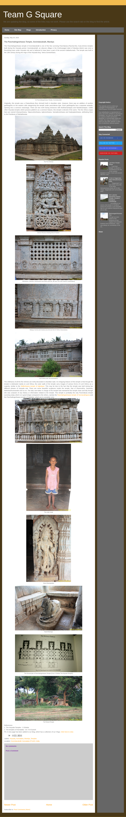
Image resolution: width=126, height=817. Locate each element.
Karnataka (19, 738)
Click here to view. (67, 732)
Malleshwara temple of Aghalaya (32, 386)
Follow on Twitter (111, 143)
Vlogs (28, 30)
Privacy (54, 30)
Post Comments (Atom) (22, 809)
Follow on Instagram (111, 148)
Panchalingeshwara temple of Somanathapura (73, 395)
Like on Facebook (111, 138)
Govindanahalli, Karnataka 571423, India (25, 741)
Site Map (17, 30)
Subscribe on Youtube (111, 153)
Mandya (27, 738)
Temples (34, 738)
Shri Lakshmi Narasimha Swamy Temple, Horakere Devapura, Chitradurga (114, 198)
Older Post (88, 804)
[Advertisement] (110, 67)
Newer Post (10, 804)
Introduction (41, 30)
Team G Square (32, 14)
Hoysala (12, 738)
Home (7, 30)
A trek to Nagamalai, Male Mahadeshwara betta (115, 179)
